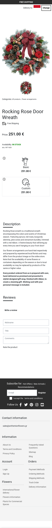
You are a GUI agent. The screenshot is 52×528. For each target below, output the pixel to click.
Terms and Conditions (12, 449)
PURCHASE (26, 206)
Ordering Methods (36, 474)
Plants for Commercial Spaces (12, 502)
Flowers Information (11, 497)
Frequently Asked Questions (36, 446)
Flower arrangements (29, 99)
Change (46, 8)
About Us (7, 445)
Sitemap (32, 452)
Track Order (34, 482)
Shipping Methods (36, 478)
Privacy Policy (9, 453)
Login (5, 469)
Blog (31, 456)
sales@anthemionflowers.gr (15, 426)
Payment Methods (37, 469)
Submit (7, 354)
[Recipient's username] (22, 393)
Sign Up (6, 474)
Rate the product (10, 347)
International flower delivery (11, 491)
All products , (16, 99)
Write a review (11, 310)
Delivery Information (37, 487)
